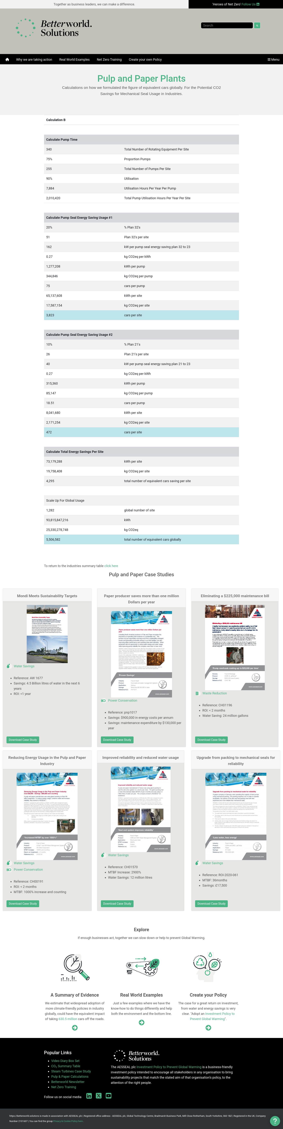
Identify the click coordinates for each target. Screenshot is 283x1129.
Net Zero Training (63, 1087)
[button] (275, 1121)
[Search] (227, 25)
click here (111, 566)
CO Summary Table (65, 1066)
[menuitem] (7, 59)
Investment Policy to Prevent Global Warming (169, 1067)
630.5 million (67, 1019)
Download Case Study (23, 740)
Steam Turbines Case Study (71, 1071)
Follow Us (250, 4)
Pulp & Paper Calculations (69, 1076)
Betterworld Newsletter (67, 1082)
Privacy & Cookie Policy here (68, 1121)
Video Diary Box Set (65, 1061)
